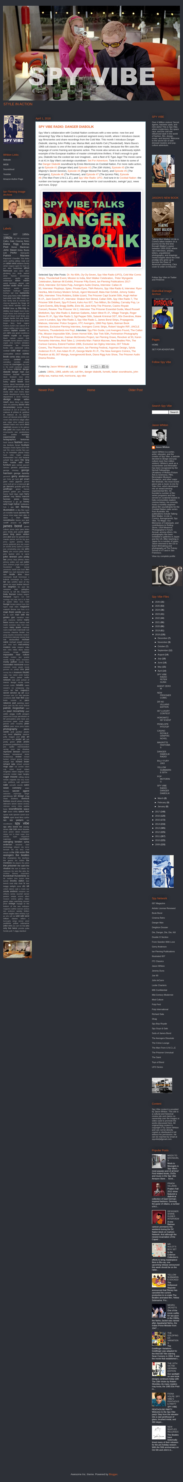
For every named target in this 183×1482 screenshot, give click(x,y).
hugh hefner (14, 504)
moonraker (8, 664)
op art (21, 693)
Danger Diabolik (51, 164)
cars (9, 333)
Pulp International (160, 1009)
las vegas (12, 584)
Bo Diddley (114, 302)
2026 (158, 602)
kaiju (18, 567)
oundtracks (7, 698)
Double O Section (160, 937)
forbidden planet (16, 452)
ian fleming (22, 506)
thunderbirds (20, 876)
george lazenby (21, 473)
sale (5, 784)
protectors (7, 744)
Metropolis (24, 253)
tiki (28, 876)
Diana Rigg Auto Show (105, 354)
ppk (27, 739)
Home (91, 390)
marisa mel (13, 622)
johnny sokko (9, 562)
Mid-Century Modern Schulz (63, 292)
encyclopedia (8, 432)
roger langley (23, 774)
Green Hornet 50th (82, 333)
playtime (26, 734)
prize (19, 742)
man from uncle (12, 612)
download (6, 410)
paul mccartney (15, 711)
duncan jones (17, 417)
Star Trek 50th (101, 333)
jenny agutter (9, 542)
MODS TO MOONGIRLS (173, 1158)
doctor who (24, 404)
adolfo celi (67, 371)
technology (7, 847)
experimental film (16, 437)
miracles (6, 652)
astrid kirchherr (10, 283)
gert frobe (7, 479)
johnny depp (12, 560)
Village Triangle (120, 312)
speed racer (24, 815)
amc (14, 273)
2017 (158, 811)
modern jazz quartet (20, 657)
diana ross (19, 402)
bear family (7, 301)
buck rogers (23, 323)
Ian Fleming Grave (106, 337)
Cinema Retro (22, 241)
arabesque (7, 281)
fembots (10, 445)
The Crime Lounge (160, 1043)
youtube (21, 928)
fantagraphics (9, 439)
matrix (5, 630)
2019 (158, 630)
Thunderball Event (56, 278)
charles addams (16, 341)
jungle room (19, 565)
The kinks (25, 258)
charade (6, 341)
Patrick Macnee (16, 255)
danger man (18, 372)
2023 (158, 614)
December (163, 638)
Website (7, 160)
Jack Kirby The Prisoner (98, 305)
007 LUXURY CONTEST (163, 712)
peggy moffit (15, 714)
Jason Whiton (162, 447)
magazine (24, 606)
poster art (20, 739)
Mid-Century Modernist (162, 995)
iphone (5, 515)
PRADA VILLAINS (172, 1184)
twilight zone (15, 886)
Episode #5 (121, 170)
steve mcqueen (22, 832)
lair (4, 582)
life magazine (23, 592)
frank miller (8, 455)
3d (15, 238)
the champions (9, 858)
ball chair (14, 293)
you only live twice (16, 927)
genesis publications (20, 467)
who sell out (10, 916)
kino (20, 574)
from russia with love (16, 462)
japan (26, 532)
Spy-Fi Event (69, 302)
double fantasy (23, 407)
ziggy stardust (20, 931)
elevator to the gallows (20, 427)
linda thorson (9, 594)
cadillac (12, 328)
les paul (21, 587)
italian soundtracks (122, 371)
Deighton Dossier (160, 927)
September (163, 650)
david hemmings (17, 384)
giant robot (8, 481)
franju (26, 452)
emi (27, 430)
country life (7, 364)
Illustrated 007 (158, 956)
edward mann (9, 424)
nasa (5, 677)
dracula (26, 415)
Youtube (7, 174)
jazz (9, 537)
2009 (158, 844)
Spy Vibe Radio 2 (66, 319)
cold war (16, 350)
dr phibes (15, 412)
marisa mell (57, 375)
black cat (25, 305)
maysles (11, 635)
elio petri (7, 429)
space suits (8, 815)
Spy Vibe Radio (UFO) (109, 274)
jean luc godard (18, 537)
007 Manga (62, 354)
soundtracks (15, 808)
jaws (5, 537)
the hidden (19, 860)
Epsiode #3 (118, 167)
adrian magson (8, 266)
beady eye (25, 298)
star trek (13, 829)
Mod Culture (157, 999)
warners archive (23, 909)
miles (10, 650)
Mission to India (76, 278)
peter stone (14, 726)
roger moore (10, 776)
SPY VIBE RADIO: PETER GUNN (162, 678)
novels (19, 685)
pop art (25, 737)
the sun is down (18, 868)
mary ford (20, 625)
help (12, 496)
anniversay (24, 276)
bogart (16, 311)
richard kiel (8, 762)
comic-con (25, 357)
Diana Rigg (10, 243)
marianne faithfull (15, 620)
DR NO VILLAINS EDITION (163, 704)
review (18, 756)
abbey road (20, 261)
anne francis (10, 276)
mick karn (12, 645)
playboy (17, 734)
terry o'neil (24, 850)
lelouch (26, 584)
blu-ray (22, 308)
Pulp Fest (156, 1004)
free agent (14, 460)
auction (6, 285)
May (160, 667)
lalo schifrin (12, 582)
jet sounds (7, 547)
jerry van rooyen (23, 544)
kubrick (6, 579)
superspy (7, 839)
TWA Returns (95, 288)
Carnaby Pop (128, 302)
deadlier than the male (18, 389)
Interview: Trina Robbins (58, 295)
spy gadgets (16, 820)
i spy (11, 507)
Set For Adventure (98, 160)
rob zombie (19, 767)
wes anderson (9, 911)
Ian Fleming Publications (163, 951)
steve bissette (23, 829)
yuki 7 (11, 931)
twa (27, 883)
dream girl (7, 417)
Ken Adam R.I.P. (66, 351)
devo (12, 402)
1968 (58, 371)
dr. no (18, 415)
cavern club (23, 338)
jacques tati (16, 523)
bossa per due (23, 313)
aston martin (22, 280)
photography (10, 729)
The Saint (156, 1057)
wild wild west (22, 916)
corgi (27, 359)
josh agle (19, 562)
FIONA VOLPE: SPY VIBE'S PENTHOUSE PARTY (173, 1399)
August (161, 654)
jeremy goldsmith (9, 544)
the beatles (22, 855)
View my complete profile (163, 556)
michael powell (15, 642)
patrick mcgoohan (13, 708)
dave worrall (17, 379)
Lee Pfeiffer (10, 253)
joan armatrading (9, 549)
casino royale (10, 335)
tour (27, 881)
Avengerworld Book (80, 354)
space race (23, 811)
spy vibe (81, 375)
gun (19, 492)
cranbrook (18, 367)
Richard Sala (158, 1014)
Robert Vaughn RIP (119, 326)
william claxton (10, 918)
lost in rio (22, 599)
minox (26, 650)
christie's (25, 343)
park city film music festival (18, 706)
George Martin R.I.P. (87, 351)
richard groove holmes (19, 759)
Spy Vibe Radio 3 (63, 316)
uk (27, 886)
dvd (25, 417)
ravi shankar (23, 749)
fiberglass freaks (9, 448)
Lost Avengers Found (117, 330)
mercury (15, 637)
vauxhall (19, 894)
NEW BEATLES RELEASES (172, 1429)
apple (27, 278)
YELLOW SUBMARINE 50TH (164, 769)
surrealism (24, 839)
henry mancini (22, 496)
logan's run (19, 597)
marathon (20, 617)
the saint (22, 866)
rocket (14, 774)
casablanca (25, 333)
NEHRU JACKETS (172, 1306)
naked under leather (21, 675)
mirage (15, 652)
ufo (23, 886)
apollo (17, 278)
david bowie (16, 381)
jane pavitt (18, 532)
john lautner (8, 554)
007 (15, 234)
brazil (18, 316)
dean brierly (19, 392)
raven (13, 749)
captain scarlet (18, 330)
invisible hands (12, 513)
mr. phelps (14, 669)
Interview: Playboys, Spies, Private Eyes (65, 288)
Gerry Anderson (159, 947)
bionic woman (15, 305)
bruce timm (24, 321)
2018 (158, 634)
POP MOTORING (163, 779)
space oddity (13, 812)
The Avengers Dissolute (163, 1038)
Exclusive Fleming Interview (65, 326)
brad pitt (6, 316)
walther (13, 909)
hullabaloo (25, 504)
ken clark (12, 572)
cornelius (7, 362)
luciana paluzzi (16, 604)
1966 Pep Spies (104, 323)
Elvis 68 (79, 305)
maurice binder (18, 632)
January (162, 806)
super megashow (21, 837)
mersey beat (24, 637)
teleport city (19, 847)
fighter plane (21, 448)
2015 (158, 820)
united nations (8, 889)
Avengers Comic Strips (94, 326)
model (5, 657)
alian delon (18, 271)
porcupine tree (9, 739)
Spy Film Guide (95, 330)
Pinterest (160, 280)
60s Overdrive (126, 316)
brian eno (25, 316)
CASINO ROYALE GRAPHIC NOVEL (163, 735)
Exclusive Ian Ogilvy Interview (99, 344)
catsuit (12, 338)
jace (23, 520)
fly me (5, 453)
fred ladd (18, 458)
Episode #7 (92, 174)
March (161, 798)
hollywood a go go (12, 502)
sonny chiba (16, 806)
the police (25, 863)
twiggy (6, 886)
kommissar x (24, 577)
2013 (158, 828)
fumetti (106, 371)
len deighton (9, 587)
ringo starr (8, 766)
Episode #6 (57, 174)
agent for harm (21, 266)
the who (22, 871)
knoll (15, 577)
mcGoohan (18, 635)
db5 (5, 389)
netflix (26, 677)
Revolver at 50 (125, 337)
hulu (4, 507)
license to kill (9, 592)
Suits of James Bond (161, 1033)
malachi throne (9, 609)
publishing (16, 744)
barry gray (7, 296)
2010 (158, 840)
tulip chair (18, 883)
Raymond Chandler (11, 258)
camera (6, 330)
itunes (18, 520)
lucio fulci (25, 604)
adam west (11, 263)
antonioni (7, 278)
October (162, 646)
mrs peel (24, 669)
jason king (8, 534)
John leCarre (158, 980)
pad (14, 703)
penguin (25, 714)
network (7, 680)
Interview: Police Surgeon (63, 323)
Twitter (173, 277)
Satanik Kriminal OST (105, 316)
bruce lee (15, 321)
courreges (17, 364)
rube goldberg (9, 782)
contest (17, 359)
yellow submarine (21, 923)
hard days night (16, 494)
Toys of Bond (158, 1062)
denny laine (24, 394)
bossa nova (13, 313)
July (160, 658)
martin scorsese (9, 625)
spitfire (26, 817)
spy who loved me (12, 827)
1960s (50, 371)
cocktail (6, 351)
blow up (13, 308)
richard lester (22, 761)
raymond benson (11, 751)
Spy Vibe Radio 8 (113, 288)
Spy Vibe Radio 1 (86, 319)
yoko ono (7, 926)
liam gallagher (21, 589)
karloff (14, 569)
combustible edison (12, 354)
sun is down (14, 834)
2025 (158, 606)
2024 (158, 610)
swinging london (12, 841)
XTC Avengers (86, 323)
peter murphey (17, 724)
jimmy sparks (17, 547)
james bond (12, 526)
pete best (21, 719)
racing (5, 749)
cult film (79, 371)
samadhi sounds (16, 785)
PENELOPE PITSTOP (163, 725)
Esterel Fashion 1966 (69, 344)
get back (15, 479)
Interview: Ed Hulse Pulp (58, 285)
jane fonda (8, 532)
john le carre (22, 554)
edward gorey (23, 422)
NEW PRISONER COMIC (164, 695)
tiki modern (8, 878)
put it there (25, 744)
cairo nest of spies (22, 328)
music (26, 672)
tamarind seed (22, 845)
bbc (18, 298)
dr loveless (22, 410)
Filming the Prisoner (52, 337)
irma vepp (13, 515)
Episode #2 (85, 167)
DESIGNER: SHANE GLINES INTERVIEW (173, 1215)
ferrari (17, 445)
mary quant (15, 627)
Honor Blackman (20, 247)
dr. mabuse (8, 415)
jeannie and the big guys (19, 539)
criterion (17, 369)
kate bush (21, 569)
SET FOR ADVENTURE (163, 349)
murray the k (8, 672)
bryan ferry (8, 323)
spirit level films (16, 817)
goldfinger (7, 489)
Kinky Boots (23, 250)
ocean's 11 (8, 688)
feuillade (25, 445)
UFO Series (157, 1067)
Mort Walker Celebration (99, 278)
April (160, 671)
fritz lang (25, 460)
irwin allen (23, 515)
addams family (23, 263)
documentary (9, 407)
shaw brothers (10, 798)
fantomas (25, 439)
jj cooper (25, 547)
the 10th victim (18, 852)
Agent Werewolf (89, 292)
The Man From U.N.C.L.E (164, 1048)
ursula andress (10, 891)
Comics (115, 351)
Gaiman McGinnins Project (79, 337)
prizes (26, 742)
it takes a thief (16, 516)
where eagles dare (11, 913)
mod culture (22, 654)
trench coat (8, 883)
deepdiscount (14, 394)
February (162, 802)
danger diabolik (92, 371)
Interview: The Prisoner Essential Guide (101, 309)
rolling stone (23, 777)
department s (9, 397)
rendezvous (8, 757)
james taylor (14, 529)
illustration (8, 509)
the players (17, 863)
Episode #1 (51, 167)
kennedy (20, 572)
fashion (18, 442)
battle (14, 298)
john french (24, 551)
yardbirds (7, 923)
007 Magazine (158, 903)
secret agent (20, 790)
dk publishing (13, 405)
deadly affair (8, 392)
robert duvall (15, 769)
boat (11, 311)
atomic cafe (23, 283)
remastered (17, 754)
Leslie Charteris (159, 985)
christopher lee (10, 345)
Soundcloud (8, 169)
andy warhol (23, 273)
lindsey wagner (23, 594)
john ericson (13, 552)
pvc (4, 747)
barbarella (24, 293)
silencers (7, 804)
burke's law (14, 326)
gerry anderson (20, 476)
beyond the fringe (18, 303)
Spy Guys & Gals (160, 1028)
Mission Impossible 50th (57, 333)
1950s (25, 234)
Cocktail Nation (128, 177)
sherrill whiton (16, 801)
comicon (6, 360)
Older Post (135, 390)
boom (22, 311)
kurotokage (15, 579)
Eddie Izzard (79, 295)
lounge (6, 604)
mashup (25, 627)
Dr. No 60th (73, 274)
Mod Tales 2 (68, 340)
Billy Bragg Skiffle (64, 305)
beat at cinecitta (19, 301)
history (26, 499)
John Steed (9, 250)
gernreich (6, 476)
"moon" (6, 235)
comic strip (15, 357)
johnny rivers (23, 559)
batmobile (7, 298)
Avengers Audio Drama (86, 285)
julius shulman (8, 565)
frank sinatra (23, 455)
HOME (155, 345)
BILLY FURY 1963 (163, 762)
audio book (16, 285)
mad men (13, 607)
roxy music (25, 780)
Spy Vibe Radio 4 (60, 312)
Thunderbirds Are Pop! (62, 330)
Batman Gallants (80, 312)
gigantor (18, 481)
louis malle (24, 602)
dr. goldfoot (24, 412)
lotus (16, 602)
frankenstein (8, 457)
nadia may (7, 675)
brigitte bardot (9, 318)
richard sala (9, 764)
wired (27, 921)
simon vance (17, 804)
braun (12, 316)
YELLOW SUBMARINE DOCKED (172, 1277)
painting (20, 703)
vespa (13, 896)
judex (26, 562)
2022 (158, 618)
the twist (14, 871)
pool (18, 737)
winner (20, 921)
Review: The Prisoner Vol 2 (64, 309)
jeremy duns (23, 542)
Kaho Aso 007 (85, 302)
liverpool (7, 597)
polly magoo (9, 737)
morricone (70, 375)
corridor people (21, 362)
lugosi (5, 607)
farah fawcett (8, 442)
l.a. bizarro (24, 579)
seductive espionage (12, 794)
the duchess (23, 858)
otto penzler (24, 695)
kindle (12, 574)
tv (24, 883)
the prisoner (10, 865)
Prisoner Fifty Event (85, 281)
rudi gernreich (22, 782)
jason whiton (22, 534)
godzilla (18, 486)
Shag (154, 1019)
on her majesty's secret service (16, 691)
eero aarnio (20, 424)
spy (4, 820)
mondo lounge (9, 660)
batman (25, 295)
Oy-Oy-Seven (88, 274)
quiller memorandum (19, 747)
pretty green (9, 742)
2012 (158, 832)
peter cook (18, 721)
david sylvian (12, 387)
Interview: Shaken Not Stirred (82, 298)
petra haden (24, 726)
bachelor (6, 291)
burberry (6, 326)
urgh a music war (22, 889)
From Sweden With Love (163, 942)
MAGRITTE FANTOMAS (163, 745)
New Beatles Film (120, 340)
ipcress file (24, 512)
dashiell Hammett (21, 374)
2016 (158, 816)
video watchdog (15, 901)
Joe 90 (155, 975)
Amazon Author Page (13, 179)
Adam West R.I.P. (100, 312)
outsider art (16, 700)
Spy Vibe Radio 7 (122, 298)
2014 (158, 824)
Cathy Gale (8, 241)
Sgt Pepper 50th (83, 316)
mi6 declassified (11, 639)
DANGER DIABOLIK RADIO (163, 754)
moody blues (23, 662)
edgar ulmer (12, 422)
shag (27, 796)
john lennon (10, 556)
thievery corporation (20, 873)
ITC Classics (158, 961)
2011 (158, 836)
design (7, 399)
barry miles (17, 296)
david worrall (24, 387)
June (160, 662)
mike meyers (18, 647)
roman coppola (9, 780)
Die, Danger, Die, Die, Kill (164, 932)
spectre (16, 815)
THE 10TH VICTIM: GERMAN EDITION (172, 1367)
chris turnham (15, 343)
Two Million (100, 302)
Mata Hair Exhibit (108, 292)
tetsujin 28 (7, 852)
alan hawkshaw (15, 268)
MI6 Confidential (159, 990)
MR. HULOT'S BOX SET (172, 1246)
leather (19, 584)
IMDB (6, 164)
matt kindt (21, 630)
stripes (5, 834)
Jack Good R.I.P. (55, 298)
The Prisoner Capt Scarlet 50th (105, 295)
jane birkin (24, 529)
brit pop (19, 318)
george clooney (10, 470)
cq (23, 364)
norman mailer (9, 685)
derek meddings (22, 397)
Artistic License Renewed (164, 908)
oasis (27, 685)
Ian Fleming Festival (96, 347)
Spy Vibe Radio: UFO (90, 177)
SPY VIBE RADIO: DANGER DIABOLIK (163, 789)
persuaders (11, 719)
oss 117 (14, 695)
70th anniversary (22, 238)
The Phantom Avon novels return (66, 347)
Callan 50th (105, 298)
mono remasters (22, 660)
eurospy (25, 434)
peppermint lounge (10, 716)
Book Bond (157, 913)
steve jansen (8, 832)
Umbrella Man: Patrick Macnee (93, 340)
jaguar (26, 522)
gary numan (17, 465)
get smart (24, 479)
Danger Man (158, 922)
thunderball (8, 876)
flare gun (25, 450)
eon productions (22, 432)
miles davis (18, 650)
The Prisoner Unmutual (162, 1052)
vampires (22, 891)
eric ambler (10, 434)
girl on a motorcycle (19, 484)
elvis (23, 430)
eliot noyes (16, 430)
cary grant (16, 333)
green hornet (22, 489)
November (163, 642)
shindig (26, 801)
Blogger (113, 1474)
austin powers (21, 288)
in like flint (19, 510)
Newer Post (46, 390)
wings (15, 921)
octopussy (20, 688)
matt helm (12, 630)
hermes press (11, 499)
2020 (158, 626)
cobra (26, 348)
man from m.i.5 (23, 609)
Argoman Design (118, 347)
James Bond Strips (108, 319)
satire (26, 785)
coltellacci (25, 351)
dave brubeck (10, 377)
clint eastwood (16, 348)
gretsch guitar (9, 491)
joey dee (20, 549)
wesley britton (22, 911)
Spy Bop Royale (159, 1024)
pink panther (16, 732)
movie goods (17, 667)
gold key (25, 486)
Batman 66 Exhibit (63, 281)
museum (18, 672)
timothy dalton (17, 881)
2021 (158, 622)
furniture (7, 465)
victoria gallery (17, 899)
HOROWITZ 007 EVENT (164, 718)
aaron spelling (8, 261)
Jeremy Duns (158, 971)
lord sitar (13, 599)
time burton (19, 878)
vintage (12, 903)
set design (19, 796)
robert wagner (18, 772)
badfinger (17, 291)
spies (6, 817)
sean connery (12, 787)
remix (27, 754)
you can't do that (19, 926)
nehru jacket (16, 677)
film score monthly (14, 450)
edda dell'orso (14, 420)
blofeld (6, 308)
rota (18, 780)
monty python (10, 662)
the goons (8, 860)
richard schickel (23, 764)
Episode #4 (74, 170)
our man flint (18, 698)
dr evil (14, 410)
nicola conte (23, 682)
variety (12, 894)
